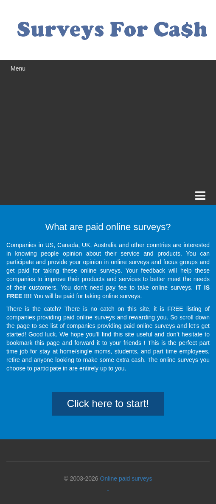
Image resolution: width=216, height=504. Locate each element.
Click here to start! (108, 403)
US (49, 245)
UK (86, 245)
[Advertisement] (108, 123)
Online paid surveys (126, 478)
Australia (105, 245)
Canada (67, 245)
